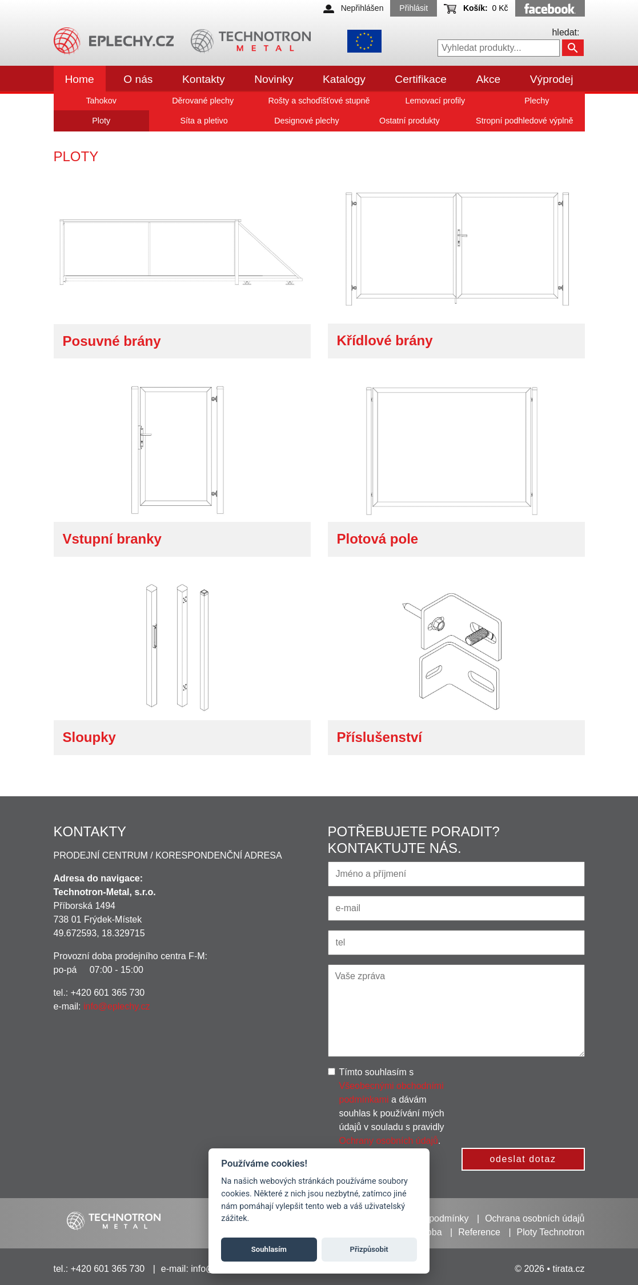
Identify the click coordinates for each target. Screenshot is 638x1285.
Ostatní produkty (409, 120)
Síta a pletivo (203, 120)
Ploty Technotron (551, 1232)
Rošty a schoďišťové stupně (319, 100)
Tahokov (101, 100)
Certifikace (421, 79)
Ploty (101, 120)
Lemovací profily (435, 100)
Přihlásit (413, 8)
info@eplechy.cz (116, 1006)
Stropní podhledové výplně (524, 120)
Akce (488, 79)
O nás (138, 79)
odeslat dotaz (523, 1159)
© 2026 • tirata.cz (549, 1269)
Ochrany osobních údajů (388, 1141)
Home (79, 79)
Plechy (536, 100)
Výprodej (551, 79)
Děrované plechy (203, 100)
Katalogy (344, 79)
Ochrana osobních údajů (534, 1218)
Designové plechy (306, 120)
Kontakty (203, 79)
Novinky (273, 79)
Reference (479, 1232)
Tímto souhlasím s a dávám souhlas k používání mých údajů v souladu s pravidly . (391, 1106)
